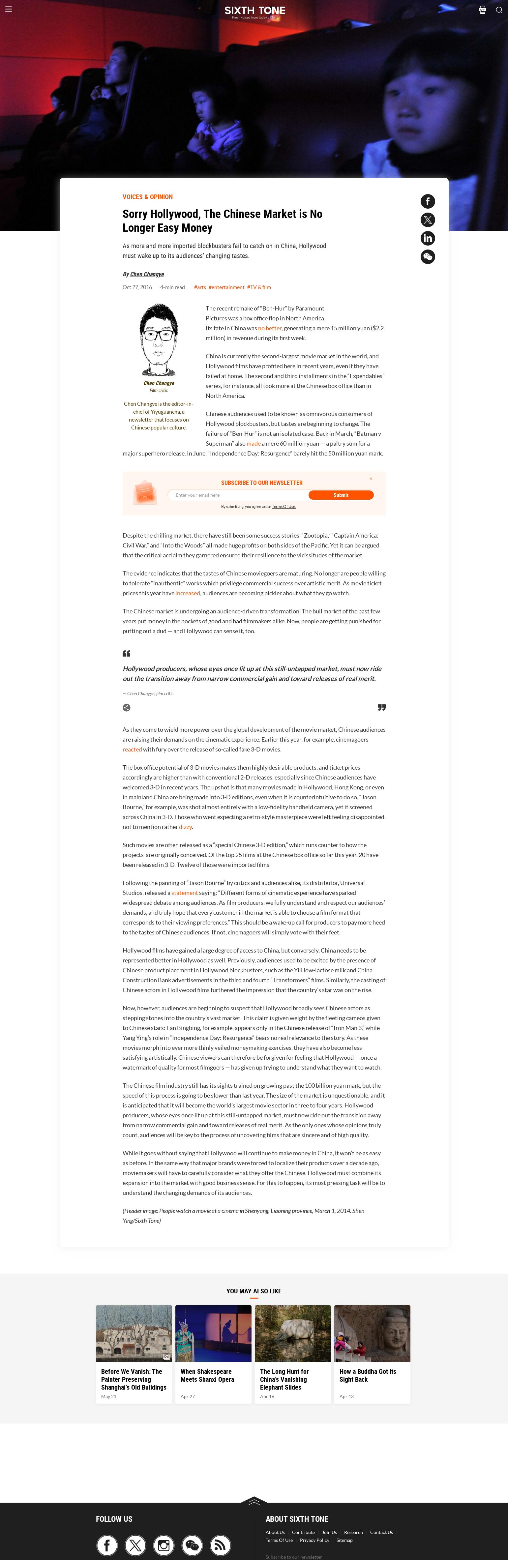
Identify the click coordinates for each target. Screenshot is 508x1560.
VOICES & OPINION (148, 196)
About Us (275, 1532)
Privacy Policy (314, 1540)
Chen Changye (147, 274)
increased (187, 593)
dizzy (185, 826)
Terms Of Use (279, 1540)
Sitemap (345, 1540)
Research (353, 1532)
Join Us (329, 1532)
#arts (200, 287)
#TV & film (259, 287)
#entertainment (227, 287)
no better (270, 328)
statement (184, 892)
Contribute (303, 1532)
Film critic (159, 390)
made (254, 443)
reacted (132, 749)
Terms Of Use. (284, 506)
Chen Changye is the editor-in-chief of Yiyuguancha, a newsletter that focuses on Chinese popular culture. (159, 415)
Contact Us (381, 1532)
